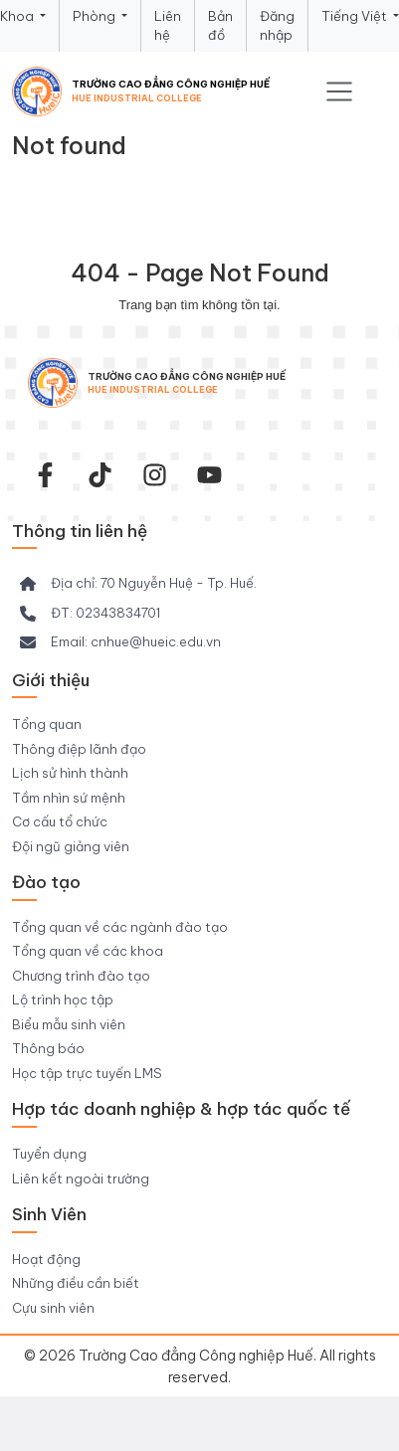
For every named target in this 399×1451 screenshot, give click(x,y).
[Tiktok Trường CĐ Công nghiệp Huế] (100, 474)
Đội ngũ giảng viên (70, 846)
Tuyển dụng (49, 1154)
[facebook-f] (45, 474)
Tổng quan (47, 724)
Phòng (95, 16)
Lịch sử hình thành (70, 773)
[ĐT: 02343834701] (90, 614)
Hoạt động (46, 1259)
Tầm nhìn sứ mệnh (68, 798)
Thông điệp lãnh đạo (79, 749)
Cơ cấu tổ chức (59, 821)
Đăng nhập (277, 26)
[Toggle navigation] (339, 91)
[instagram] (154, 474)
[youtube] (209, 474)
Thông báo (48, 1048)
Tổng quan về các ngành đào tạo (120, 927)
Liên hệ (167, 26)
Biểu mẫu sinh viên (68, 1024)
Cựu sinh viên (53, 1308)
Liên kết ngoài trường (80, 1178)
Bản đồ (220, 26)
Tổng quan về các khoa (87, 951)
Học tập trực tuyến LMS (87, 1073)
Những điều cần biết (75, 1283)
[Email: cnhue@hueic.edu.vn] (120, 642)
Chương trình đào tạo (81, 976)
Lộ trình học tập (62, 999)
